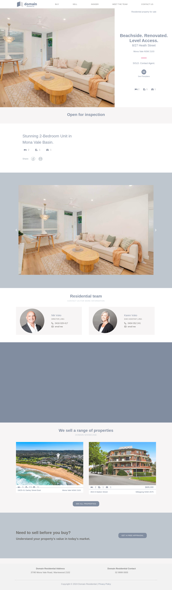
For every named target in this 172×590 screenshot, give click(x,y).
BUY (57, 4)
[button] (16, 229)
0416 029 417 (61, 323)
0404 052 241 (134, 323)
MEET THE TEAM (120, 4)
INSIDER (95, 4)
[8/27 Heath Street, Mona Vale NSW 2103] (86, 384)
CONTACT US (147, 4)
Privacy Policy (104, 584)
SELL (75, 4)
